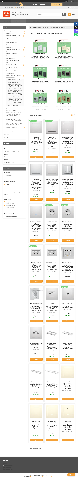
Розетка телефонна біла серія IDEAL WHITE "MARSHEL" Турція (36, 345)
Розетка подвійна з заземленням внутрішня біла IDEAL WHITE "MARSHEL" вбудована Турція (51, 266)
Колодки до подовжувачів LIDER (13, 67)
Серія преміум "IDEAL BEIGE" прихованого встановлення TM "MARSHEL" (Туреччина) (64, 57)
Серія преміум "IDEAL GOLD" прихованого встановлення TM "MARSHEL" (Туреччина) (64, 108)
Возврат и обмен (7, 467)
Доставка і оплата (64, 21)
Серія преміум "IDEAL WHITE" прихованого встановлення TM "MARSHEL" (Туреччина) (40, 57)
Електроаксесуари (11, 64)
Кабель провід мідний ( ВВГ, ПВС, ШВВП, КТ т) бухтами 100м (13, 37)
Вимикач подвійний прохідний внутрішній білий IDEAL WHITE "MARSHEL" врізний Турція (67, 183)
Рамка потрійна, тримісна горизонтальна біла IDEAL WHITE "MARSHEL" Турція (67, 346)
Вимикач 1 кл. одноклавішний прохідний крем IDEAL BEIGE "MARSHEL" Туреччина (36, 425)
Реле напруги (9, 47)
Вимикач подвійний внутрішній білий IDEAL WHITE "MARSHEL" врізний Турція (52, 182)
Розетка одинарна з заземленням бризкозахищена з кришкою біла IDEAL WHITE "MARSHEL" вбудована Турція (36, 307)
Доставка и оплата (7, 465)
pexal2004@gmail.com (11, 216)
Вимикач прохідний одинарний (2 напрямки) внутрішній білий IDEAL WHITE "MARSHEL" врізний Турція (67, 141)
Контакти (53, 21)
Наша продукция (8, 30)
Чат (71, 475)
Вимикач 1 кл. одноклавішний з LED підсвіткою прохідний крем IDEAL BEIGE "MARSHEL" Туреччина (68, 425)
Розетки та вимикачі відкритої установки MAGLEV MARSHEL (13, 120)
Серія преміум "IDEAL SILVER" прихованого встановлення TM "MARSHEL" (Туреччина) (40, 108)
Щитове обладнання (11, 53)
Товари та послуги (36, 27)
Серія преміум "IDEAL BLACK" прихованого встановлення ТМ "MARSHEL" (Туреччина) (40, 83)
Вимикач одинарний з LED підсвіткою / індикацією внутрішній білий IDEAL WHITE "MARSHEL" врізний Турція (52, 142)
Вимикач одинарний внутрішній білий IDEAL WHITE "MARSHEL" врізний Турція (36, 140)
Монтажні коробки (11, 58)
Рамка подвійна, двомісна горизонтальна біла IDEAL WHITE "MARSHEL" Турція (52, 346)
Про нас (44, 21)
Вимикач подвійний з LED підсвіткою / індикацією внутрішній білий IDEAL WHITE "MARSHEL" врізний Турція (36, 225)
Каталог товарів (17, 21)
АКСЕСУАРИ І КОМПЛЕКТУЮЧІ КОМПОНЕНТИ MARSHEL (14, 124)
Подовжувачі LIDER (11, 70)
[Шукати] (64, 14)
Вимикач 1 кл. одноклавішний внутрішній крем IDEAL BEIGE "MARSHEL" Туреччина (67, 385)
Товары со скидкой (9, 131)
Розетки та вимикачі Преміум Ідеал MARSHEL (13, 76)
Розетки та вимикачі (11, 44)
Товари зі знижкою (33, 21)
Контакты (5, 463)
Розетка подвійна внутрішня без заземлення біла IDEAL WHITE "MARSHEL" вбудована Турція (36, 266)
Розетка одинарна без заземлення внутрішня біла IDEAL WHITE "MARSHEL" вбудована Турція (52, 225)
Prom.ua (46, 475)
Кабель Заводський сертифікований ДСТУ (12, 41)
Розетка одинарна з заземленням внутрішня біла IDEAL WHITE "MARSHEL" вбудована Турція (67, 225)
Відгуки (6, 137)
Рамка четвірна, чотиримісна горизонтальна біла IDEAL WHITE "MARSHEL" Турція (36, 384)
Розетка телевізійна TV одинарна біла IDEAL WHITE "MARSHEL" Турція (67, 305)
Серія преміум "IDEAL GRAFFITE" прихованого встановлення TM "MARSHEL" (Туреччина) (64, 83)
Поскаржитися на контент (35, 476)
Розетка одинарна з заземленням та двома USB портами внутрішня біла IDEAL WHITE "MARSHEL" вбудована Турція (67, 266)
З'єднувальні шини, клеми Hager (12, 61)
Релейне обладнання (11, 127)
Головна (7, 21)
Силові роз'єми (10, 73)
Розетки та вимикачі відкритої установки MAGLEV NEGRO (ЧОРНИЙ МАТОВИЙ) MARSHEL (13, 115)
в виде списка (74, 115)
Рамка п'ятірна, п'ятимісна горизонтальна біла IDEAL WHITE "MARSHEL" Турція (52, 384)
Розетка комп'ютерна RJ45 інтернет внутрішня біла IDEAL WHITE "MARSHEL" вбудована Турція (52, 307)
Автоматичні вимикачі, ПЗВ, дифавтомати (13, 50)
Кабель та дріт (10, 33)
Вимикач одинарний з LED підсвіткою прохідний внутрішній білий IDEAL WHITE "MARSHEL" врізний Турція (36, 184)
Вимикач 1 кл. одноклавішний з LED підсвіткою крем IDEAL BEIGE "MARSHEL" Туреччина (51, 425)
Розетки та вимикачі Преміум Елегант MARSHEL (13, 109)
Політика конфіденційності (48, 476)
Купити (36, 157)
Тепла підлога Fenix (11, 55)
